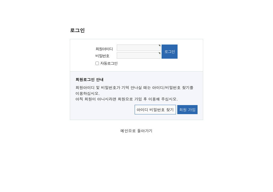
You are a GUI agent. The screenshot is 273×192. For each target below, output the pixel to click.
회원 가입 (187, 109)
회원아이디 (104, 48)
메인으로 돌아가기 (136, 130)
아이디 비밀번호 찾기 (155, 109)
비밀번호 (102, 55)
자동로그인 (109, 63)
